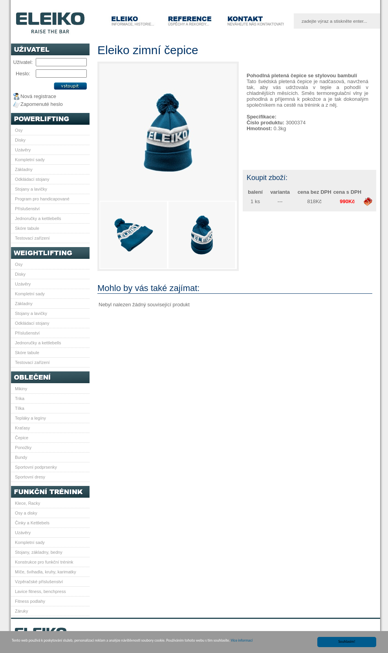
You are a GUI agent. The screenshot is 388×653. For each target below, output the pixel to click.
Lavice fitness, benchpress (40, 591)
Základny (24, 169)
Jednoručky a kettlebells (38, 218)
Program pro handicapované (42, 198)
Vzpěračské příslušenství (39, 581)
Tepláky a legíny (30, 418)
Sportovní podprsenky (36, 467)
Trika (19, 398)
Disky (20, 140)
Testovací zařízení (32, 238)
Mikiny (21, 388)
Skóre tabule (27, 228)
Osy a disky (26, 513)
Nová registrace (38, 96)
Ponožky (23, 447)
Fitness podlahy (30, 601)
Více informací (242, 640)
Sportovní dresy (30, 477)
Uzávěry (23, 149)
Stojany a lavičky (31, 189)
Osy (19, 130)
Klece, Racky (27, 503)
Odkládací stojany (32, 179)
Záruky (21, 611)
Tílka (19, 408)
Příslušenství (27, 208)
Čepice (21, 437)
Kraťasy (22, 428)
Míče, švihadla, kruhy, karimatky (45, 571)
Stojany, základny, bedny (38, 552)
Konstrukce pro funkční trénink (44, 562)
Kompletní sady (30, 159)
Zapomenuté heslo (41, 104)
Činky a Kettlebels (32, 522)
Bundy (21, 457)
